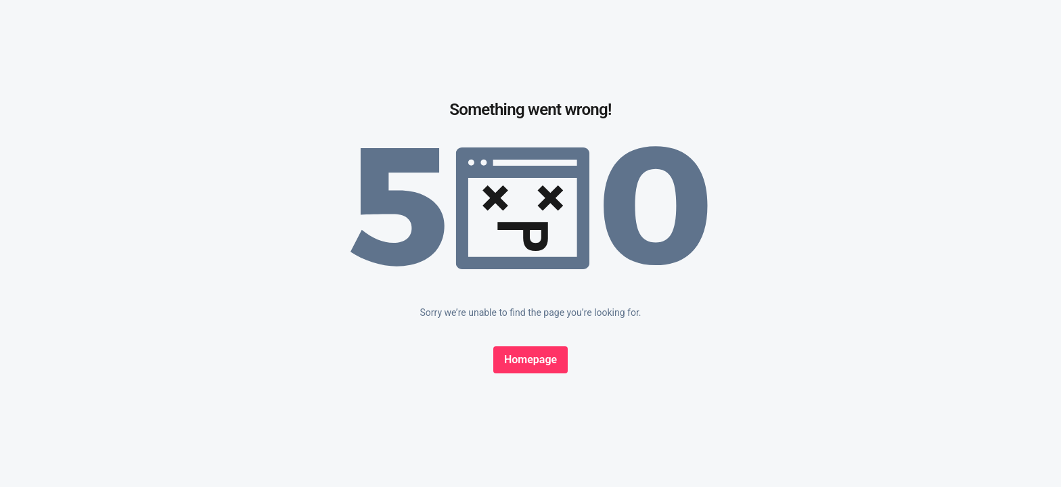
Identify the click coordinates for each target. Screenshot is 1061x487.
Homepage (530, 359)
